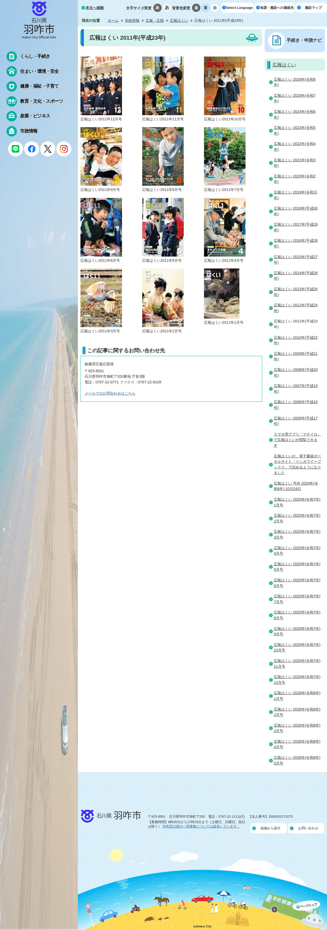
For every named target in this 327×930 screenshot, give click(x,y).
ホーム (113, 20)
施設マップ (313, 8)
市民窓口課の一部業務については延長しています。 (201, 826)
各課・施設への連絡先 (277, 8)
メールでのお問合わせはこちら (110, 393)
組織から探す (271, 828)
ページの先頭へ (310, 915)
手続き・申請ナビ (304, 40)
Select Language (239, 8)
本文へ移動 (95, 8)
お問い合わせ (308, 828)
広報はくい (179, 20)
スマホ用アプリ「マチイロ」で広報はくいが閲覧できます (297, 439)
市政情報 (132, 20)
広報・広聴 (155, 20)
